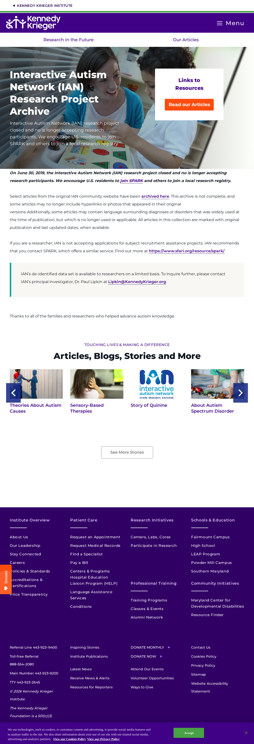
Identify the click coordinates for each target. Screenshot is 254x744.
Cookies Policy (203, 656)
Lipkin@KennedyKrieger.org (137, 281)
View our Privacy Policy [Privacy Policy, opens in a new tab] (103, 739)
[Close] (246, 732)
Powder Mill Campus (211, 562)
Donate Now (143, 656)
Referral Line (33, 647)
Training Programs (149, 600)
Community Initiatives (215, 583)
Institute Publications (89, 656)
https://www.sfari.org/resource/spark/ (187, 251)
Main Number (34, 673)
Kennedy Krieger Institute (45, 5)
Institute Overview (30, 520)
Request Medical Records (95, 545)
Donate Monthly (147, 647)
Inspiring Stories (84, 647)
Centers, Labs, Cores (151, 537)
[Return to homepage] (35, 22)
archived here (155, 196)
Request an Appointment (95, 537)
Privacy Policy (203, 665)
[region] (127, 733)
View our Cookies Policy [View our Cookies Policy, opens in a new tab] (69, 739)
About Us (19, 537)
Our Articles (186, 39)
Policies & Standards (30, 571)
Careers (17, 562)
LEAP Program (205, 554)
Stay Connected (25, 554)
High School (203, 545)
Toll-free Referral (24, 661)
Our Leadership (25, 545)
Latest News (81, 669)
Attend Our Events (147, 669)
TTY (25, 682)
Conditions (81, 606)
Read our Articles (189, 104)
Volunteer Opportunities (152, 678)
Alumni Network (147, 617)
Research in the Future (68, 39)
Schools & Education (213, 520)
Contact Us (200, 647)
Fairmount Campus (210, 537)
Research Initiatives (152, 520)
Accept (189, 732)
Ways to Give (142, 687)
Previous (13, 393)
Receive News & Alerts (89, 678)
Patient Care (84, 520)
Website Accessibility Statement (209, 687)
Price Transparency (29, 594)
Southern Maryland (210, 571)
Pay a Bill (79, 562)
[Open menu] (219, 23)
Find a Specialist (86, 554)
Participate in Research (154, 545)
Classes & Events (147, 608)
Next (240, 393)
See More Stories (127, 452)
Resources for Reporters (91, 687)
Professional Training (153, 583)
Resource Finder (207, 614)
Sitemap (198, 674)
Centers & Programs (90, 571)
